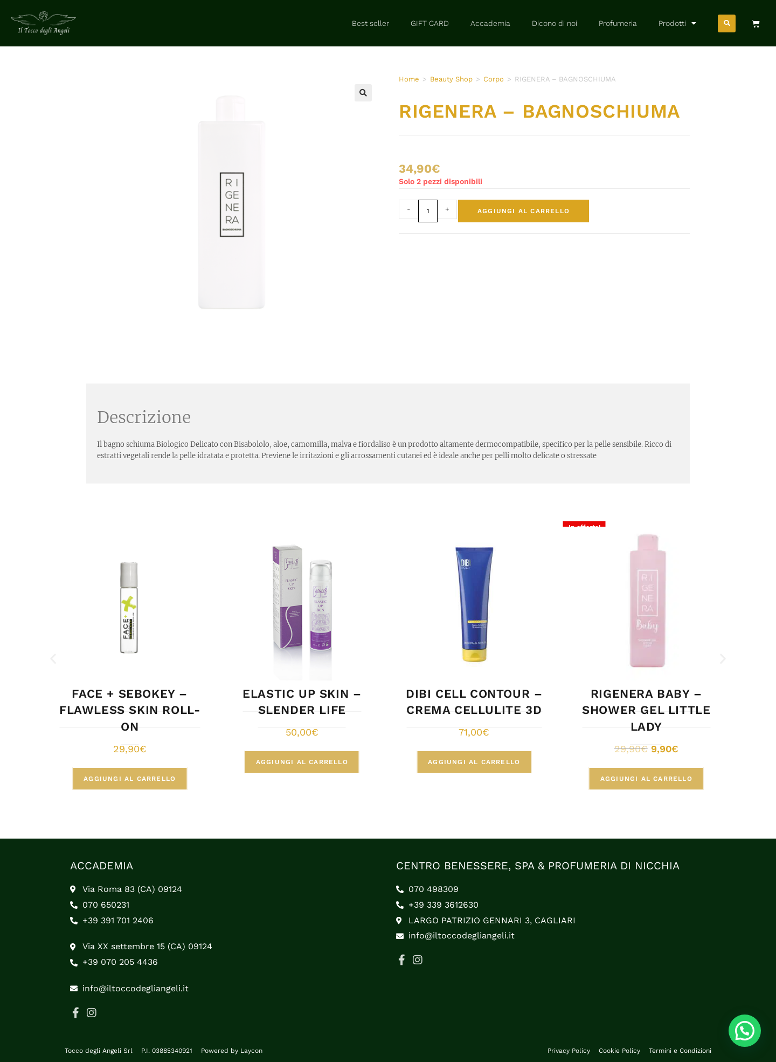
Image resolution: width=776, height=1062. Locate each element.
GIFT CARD (430, 23)
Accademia (490, 23)
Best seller (370, 23)
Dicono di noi (554, 23)
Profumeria (618, 23)
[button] (727, 23)
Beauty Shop (451, 79)
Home (409, 79)
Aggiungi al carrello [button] (130, 778)
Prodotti (677, 23)
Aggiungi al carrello (523, 211)
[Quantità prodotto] (428, 211)
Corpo (493, 79)
